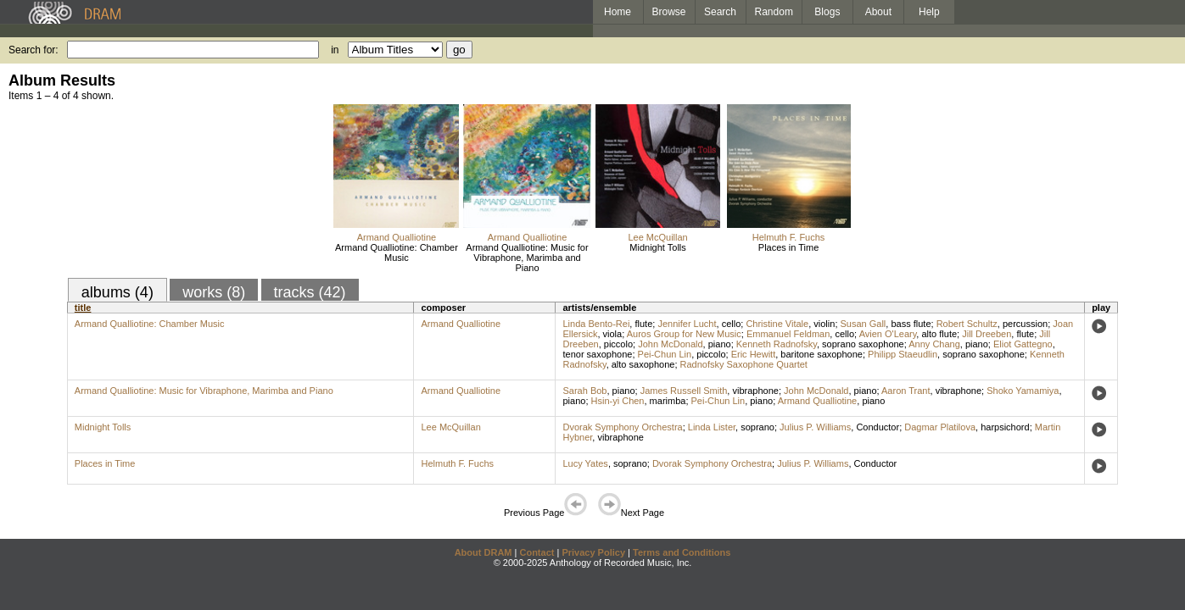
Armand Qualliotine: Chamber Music (396, 252)
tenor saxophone (597, 354)
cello (731, 324)
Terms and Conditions (681, 552)
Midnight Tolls (657, 247)
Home (617, 12)
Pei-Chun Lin (665, 354)
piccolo (618, 344)
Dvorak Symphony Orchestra (622, 427)
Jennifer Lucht (686, 324)
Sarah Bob (584, 390)
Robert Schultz (967, 324)
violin (824, 324)
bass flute (911, 324)
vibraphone (755, 390)
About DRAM (483, 552)
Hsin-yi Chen (618, 401)
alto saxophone (643, 364)
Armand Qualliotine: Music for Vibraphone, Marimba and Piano (527, 257)
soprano (757, 427)
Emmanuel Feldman (788, 334)
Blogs (827, 12)
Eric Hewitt (753, 354)
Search (720, 12)
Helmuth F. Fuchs (788, 237)
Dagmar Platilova (939, 427)
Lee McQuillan (657, 237)
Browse (669, 12)
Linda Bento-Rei (595, 324)
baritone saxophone (821, 354)
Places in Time (788, 247)
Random (774, 12)
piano (719, 344)
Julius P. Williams (815, 427)
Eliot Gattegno (1023, 344)
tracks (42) (310, 292)
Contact (536, 552)
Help (929, 12)
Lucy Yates (584, 463)
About (878, 12)
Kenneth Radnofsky (776, 344)
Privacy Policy (593, 552)
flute (643, 324)
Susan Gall (863, 324)
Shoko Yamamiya (1023, 390)
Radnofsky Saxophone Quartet (744, 364)
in (334, 50)
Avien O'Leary (888, 334)
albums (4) (117, 292)
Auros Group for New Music (684, 334)
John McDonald (670, 344)
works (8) (213, 292)
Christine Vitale (777, 324)
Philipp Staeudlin (902, 354)
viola (613, 334)
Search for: (33, 50)
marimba (668, 401)
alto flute (939, 334)
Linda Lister (711, 427)
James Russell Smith (684, 390)
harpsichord (1005, 427)
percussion (1025, 324)
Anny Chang (934, 344)
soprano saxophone (863, 344)
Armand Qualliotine (397, 237)
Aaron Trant (905, 390)
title (83, 307)
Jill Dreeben (986, 334)
